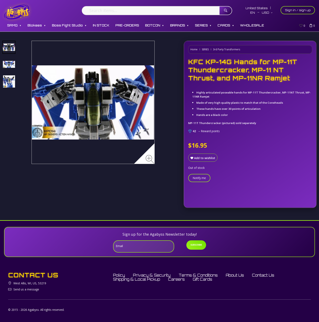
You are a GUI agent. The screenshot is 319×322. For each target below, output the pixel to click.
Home (194, 49)
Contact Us (263, 275)
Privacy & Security (151, 275)
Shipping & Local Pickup (136, 279)
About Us (235, 275)
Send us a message (26, 289)
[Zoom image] (150, 159)
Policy (119, 275)
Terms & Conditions (198, 275)
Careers (176, 279)
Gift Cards (202, 279)
